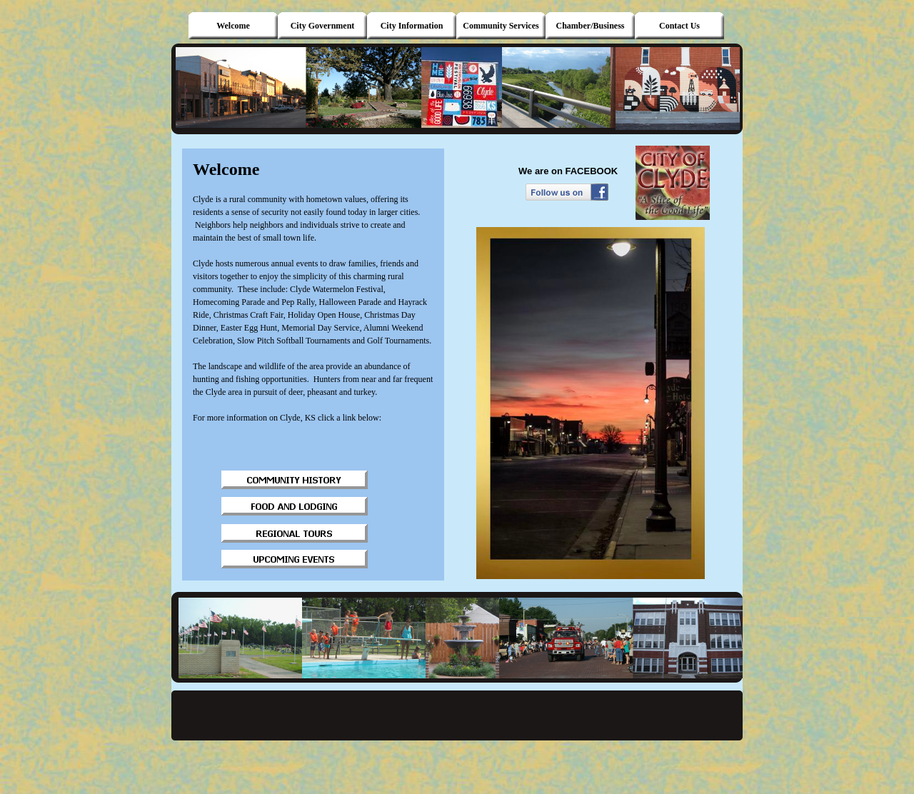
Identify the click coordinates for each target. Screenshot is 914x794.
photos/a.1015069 (510, 165)
